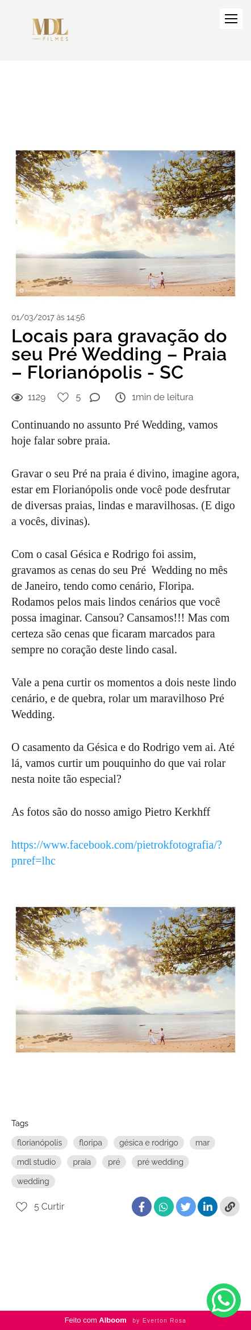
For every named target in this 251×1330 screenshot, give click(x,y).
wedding (33, 1181)
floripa (90, 1142)
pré (114, 1162)
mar (202, 1142)
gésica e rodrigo (148, 1142)
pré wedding (160, 1162)
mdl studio (36, 1162)
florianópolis (39, 1142)
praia (82, 1162)
